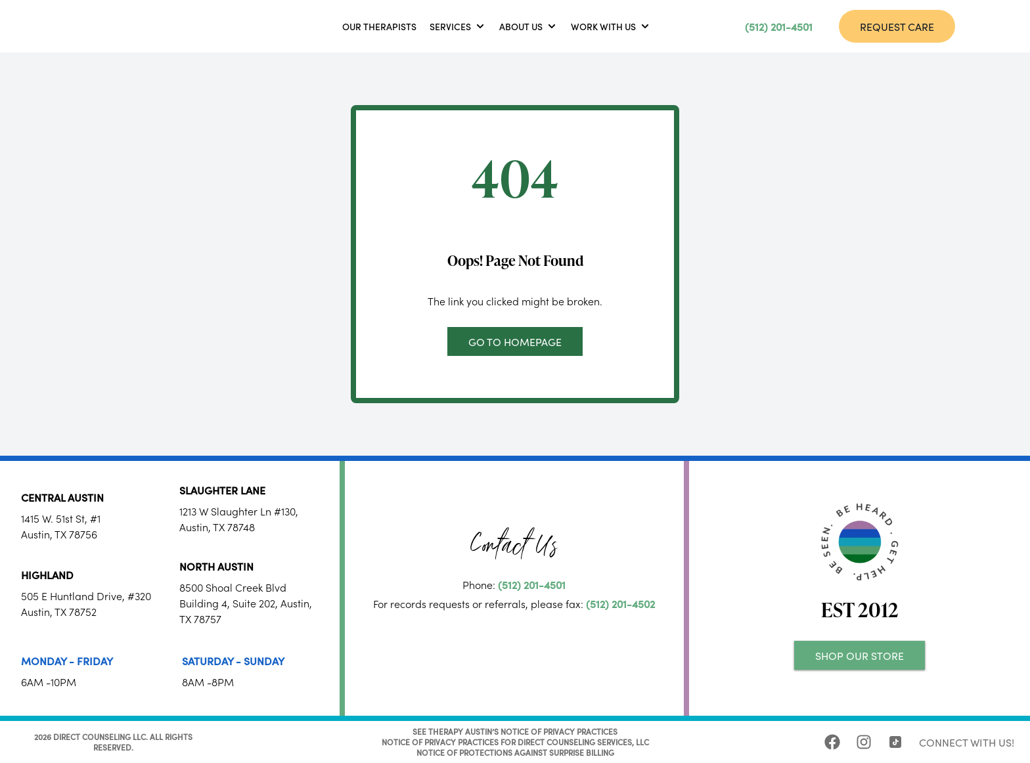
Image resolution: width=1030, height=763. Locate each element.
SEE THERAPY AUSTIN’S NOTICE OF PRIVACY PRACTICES (515, 731)
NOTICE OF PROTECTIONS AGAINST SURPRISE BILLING (515, 752)
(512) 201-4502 (620, 603)
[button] (458, 26)
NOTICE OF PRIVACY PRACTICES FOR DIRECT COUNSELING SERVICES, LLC (515, 741)
